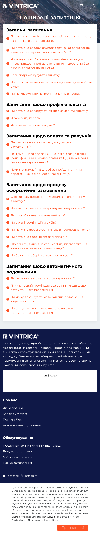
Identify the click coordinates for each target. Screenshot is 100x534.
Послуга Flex (12, 419)
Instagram (29, 475)
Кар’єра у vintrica (15, 414)
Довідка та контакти (17, 451)
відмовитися (19, 516)
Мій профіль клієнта (17, 457)
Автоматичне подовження (22, 425)
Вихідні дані (19, 520)
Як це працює (13, 408)
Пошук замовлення (17, 463)
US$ (50, 375)
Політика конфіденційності (44, 520)
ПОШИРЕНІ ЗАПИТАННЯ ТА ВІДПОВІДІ (32, 445)
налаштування (50, 516)
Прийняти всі (73, 528)
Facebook (11, 475)
